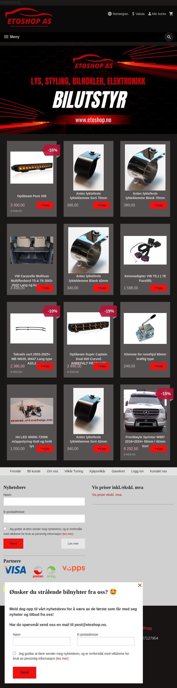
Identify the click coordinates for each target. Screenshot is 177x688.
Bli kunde (34, 471)
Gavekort (118, 471)
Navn (41, 639)
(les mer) (67, 534)
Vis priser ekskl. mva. (107, 495)
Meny (11, 37)
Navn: (7, 495)
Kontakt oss (158, 471)
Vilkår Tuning (74, 471)
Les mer (73, 543)
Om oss (52, 471)
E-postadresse (106, 639)
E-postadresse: (14, 512)
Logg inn (137, 471)
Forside (15, 471)
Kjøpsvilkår (97, 471)
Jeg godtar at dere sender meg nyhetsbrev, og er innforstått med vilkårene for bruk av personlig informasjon (71, 656)
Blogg (147, 628)
